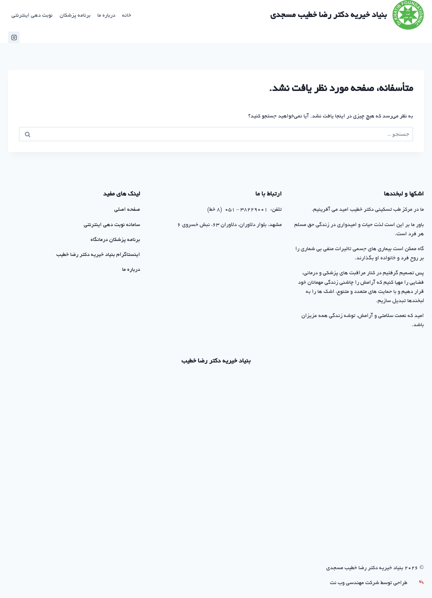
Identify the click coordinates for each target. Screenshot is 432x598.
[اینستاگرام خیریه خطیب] (14, 37)
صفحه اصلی (127, 210)
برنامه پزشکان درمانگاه (115, 240)
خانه (126, 16)
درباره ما (106, 16)
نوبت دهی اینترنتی (32, 16)
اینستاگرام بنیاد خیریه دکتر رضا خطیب (98, 255)
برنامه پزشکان (75, 16)
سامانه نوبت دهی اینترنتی (112, 225)
